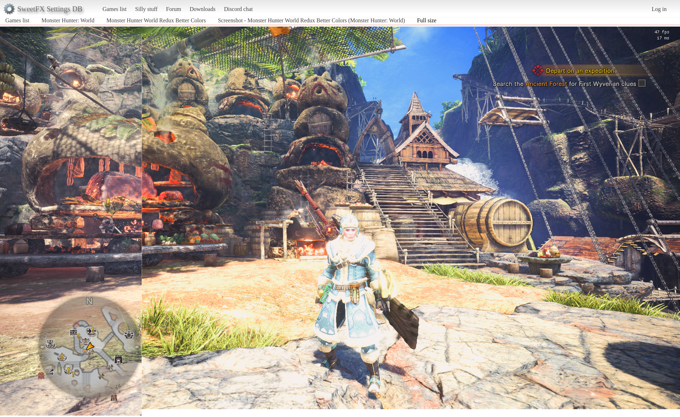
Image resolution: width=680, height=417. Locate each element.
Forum (173, 9)
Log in (659, 9)
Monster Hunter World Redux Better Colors (156, 20)
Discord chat (238, 9)
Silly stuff (146, 9)
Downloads (202, 9)
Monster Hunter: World (68, 20)
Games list (115, 9)
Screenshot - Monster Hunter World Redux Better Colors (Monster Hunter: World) (311, 20)
